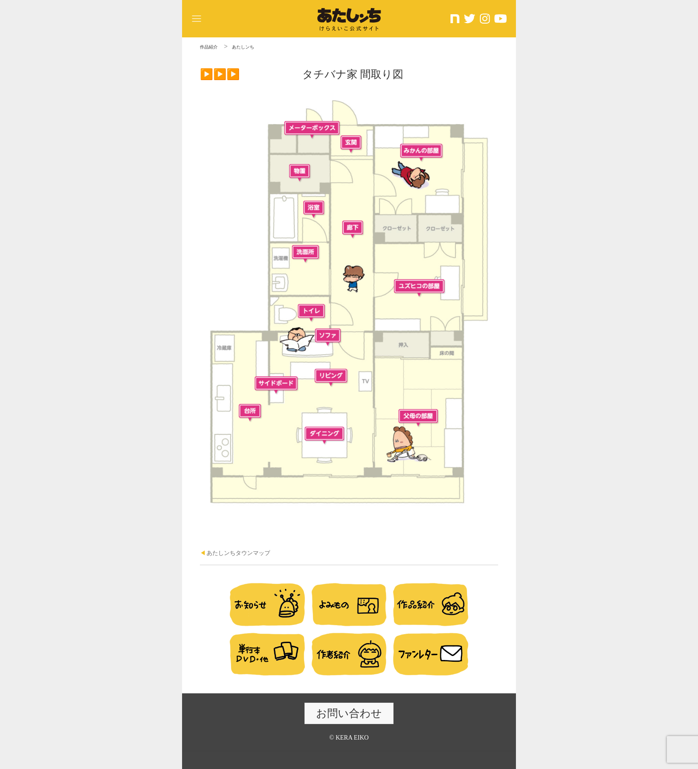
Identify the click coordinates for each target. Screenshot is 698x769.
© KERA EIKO (349, 737)
